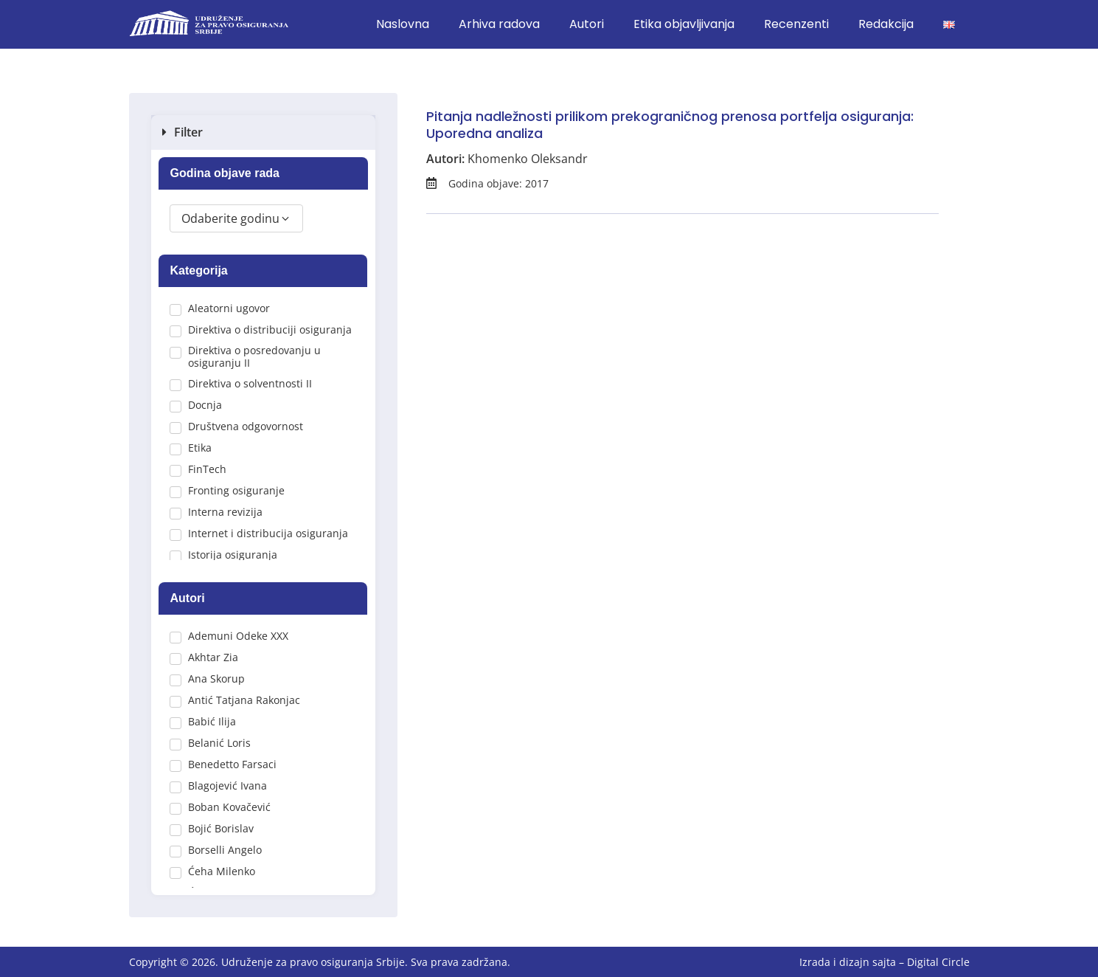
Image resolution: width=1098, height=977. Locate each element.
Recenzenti (796, 23)
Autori (586, 23)
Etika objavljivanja (683, 23)
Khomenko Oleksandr (528, 159)
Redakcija (886, 23)
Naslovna (402, 23)
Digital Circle (938, 962)
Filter (188, 132)
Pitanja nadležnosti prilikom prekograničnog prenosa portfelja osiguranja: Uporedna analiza (670, 124)
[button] (263, 132)
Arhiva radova (499, 23)
